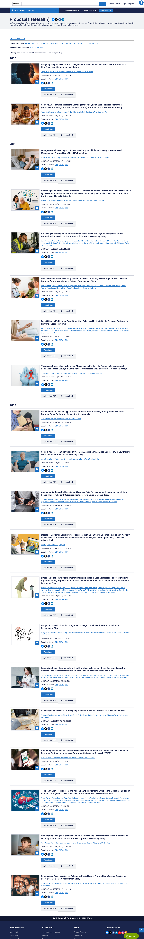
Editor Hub (14, 905)
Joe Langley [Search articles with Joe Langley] (58, 692)
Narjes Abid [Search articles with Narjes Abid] (103, 235)
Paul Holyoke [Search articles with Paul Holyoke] (123, 692)
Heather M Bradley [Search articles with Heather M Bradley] (110, 653)
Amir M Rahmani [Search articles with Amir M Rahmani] (77, 569)
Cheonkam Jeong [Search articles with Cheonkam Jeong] (95, 574)
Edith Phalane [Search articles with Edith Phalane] (55, 362)
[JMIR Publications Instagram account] (122, 901)
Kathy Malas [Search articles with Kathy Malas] (72, 776)
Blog (43, 915)
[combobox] (60, 4)
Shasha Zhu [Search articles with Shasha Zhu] (117, 321)
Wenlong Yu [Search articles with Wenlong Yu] (45, 528)
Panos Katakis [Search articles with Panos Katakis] (115, 278)
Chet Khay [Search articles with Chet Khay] (119, 571)
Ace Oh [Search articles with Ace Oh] (85, 319)
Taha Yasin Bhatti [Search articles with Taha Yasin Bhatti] (108, 571)
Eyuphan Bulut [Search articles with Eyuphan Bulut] (94, 445)
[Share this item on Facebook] (59, 19)
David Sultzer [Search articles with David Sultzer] (120, 569)
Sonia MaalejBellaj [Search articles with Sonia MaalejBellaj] (71, 237)
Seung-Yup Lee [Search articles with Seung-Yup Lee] (46, 653)
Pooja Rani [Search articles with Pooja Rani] (45, 110)
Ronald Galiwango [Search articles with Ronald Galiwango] (73, 484)
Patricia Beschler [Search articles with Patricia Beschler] (64, 72)
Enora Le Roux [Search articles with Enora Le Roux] (62, 772)
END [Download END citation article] (56, 79)
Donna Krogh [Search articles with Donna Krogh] (102, 569)
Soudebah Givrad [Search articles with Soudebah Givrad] (47, 321)
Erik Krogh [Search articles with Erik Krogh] (111, 569)
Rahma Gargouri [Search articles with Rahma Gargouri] (72, 235)
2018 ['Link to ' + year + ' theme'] (71, 43)
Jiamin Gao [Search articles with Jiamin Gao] (54, 528)
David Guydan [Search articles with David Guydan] (76, 72)
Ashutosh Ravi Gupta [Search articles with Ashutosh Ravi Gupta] (86, 110)
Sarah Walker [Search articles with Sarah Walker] (78, 692)
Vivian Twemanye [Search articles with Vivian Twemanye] (85, 486)
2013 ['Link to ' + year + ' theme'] (94, 43)
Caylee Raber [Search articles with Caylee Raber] (88, 692)
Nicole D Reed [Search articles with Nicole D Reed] (46, 733)
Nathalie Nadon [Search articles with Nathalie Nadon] (73, 772)
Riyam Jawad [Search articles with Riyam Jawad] (69, 571)
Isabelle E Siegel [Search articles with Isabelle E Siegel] (94, 319)
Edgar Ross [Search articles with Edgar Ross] (45, 72)
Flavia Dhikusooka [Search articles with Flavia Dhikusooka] (71, 486)
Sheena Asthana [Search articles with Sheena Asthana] (57, 196)
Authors (45, 905)
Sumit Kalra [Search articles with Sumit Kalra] (53, 110)
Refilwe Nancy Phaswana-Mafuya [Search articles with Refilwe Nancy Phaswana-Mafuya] (89, 362)
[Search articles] (102, 4)
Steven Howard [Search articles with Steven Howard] (83, 653)
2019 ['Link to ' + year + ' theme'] (66, 43)
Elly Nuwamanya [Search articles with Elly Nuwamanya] (86, 484)
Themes (45, 908)
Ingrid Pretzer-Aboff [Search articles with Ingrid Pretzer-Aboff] (57, 445)
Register (131, 4)
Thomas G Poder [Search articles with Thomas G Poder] (118, 772)
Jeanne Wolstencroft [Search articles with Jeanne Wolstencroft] (59, 278)
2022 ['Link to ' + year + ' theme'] (52, 43)
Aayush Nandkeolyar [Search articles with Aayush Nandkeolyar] (79, 815)
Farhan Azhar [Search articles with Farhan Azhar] (79, 571)
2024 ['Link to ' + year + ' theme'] (43, 43)
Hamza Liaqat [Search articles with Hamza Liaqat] (59, 571)
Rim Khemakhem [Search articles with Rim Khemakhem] (84, 235)
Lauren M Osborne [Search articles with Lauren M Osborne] (70, 321)
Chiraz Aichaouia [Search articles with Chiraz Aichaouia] (110, 237)
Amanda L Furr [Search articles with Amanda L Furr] (69, 656)
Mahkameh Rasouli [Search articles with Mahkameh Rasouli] (90, 569)
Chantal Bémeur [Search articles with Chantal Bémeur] (106, 772)
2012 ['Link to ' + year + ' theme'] (99, 43)
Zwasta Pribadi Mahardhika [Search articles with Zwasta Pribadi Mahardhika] (60, 406)
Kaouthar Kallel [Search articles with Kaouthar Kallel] (122, 235)
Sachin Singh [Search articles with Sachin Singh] (63, 110)
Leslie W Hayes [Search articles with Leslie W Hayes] (58, 653)
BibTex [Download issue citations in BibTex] (36, 47)
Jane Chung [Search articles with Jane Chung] (45, 445)
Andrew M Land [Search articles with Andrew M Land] (123, 653)
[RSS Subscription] (125, 901)
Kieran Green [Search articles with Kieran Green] (46, 196)
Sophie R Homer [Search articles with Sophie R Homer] (80, 154)
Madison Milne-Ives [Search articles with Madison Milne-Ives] (48, 154)
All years (28, 43)
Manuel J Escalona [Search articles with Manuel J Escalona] (98, 774)
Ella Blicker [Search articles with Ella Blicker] (69, 319)
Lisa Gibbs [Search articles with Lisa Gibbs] (50, 574)
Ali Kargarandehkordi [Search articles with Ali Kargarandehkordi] (56, 854)
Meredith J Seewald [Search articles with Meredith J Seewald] (107, 319)
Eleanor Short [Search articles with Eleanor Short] (61, 280)
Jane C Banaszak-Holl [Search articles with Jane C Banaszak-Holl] (119, 656)
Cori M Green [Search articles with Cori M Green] (82, 321)
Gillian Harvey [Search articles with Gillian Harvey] (68, 692)
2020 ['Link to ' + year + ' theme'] (62, 43)
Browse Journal (89, 10)
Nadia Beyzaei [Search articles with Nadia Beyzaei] (98, 692)
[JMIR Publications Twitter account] (110, 901)
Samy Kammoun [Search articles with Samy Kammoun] (47, 239)
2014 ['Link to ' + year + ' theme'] (89, 43)
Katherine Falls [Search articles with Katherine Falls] (83, 445)
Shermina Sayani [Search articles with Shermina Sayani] (103, 278)
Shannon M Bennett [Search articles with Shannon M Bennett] (48, 323)
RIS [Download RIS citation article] (66, 79)
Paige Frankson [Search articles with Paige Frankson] (72, 280)
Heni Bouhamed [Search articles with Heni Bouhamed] (84, 237)
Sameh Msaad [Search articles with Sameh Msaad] (46, 235)
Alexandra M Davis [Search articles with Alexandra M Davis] (105, 321)
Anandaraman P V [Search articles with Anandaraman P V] (100, 110)
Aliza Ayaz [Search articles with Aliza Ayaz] (60, 319)
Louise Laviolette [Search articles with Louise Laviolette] (52, 774)
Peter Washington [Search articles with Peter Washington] (103, 815)
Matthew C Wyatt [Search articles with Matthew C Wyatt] (94, 656)
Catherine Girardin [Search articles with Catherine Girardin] (47, 776)
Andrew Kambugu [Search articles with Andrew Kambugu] (98, 486)
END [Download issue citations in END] (31, 47)
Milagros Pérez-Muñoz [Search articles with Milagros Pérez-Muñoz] (49, 612)
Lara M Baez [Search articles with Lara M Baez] (58, 321)
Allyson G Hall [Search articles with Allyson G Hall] (106, 656)
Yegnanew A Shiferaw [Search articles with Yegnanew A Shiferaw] (69, 362)
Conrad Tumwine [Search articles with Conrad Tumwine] (60, 484)
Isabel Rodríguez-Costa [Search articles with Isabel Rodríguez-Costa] (66, 612)
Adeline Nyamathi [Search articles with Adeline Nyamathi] (47, 569)
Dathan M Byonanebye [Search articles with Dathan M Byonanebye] (56, 486)
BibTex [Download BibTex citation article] (61, 79)
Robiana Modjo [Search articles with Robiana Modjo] (75, 406)
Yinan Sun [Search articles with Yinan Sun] (45, 854)
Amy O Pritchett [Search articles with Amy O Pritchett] (58, 656)
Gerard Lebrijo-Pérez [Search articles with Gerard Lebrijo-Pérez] (82, 612)
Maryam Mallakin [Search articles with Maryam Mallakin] (47, 692)
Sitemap (77, 908)
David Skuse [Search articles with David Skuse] (82, 280)
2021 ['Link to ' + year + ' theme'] (57, 43)
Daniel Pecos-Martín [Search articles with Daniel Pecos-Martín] (97, 612)
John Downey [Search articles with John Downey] (87, 196)
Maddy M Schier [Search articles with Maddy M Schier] (93, 321)
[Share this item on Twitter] (56, 19)
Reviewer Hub (15, 908)
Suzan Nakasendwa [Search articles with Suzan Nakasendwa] (99, 484)
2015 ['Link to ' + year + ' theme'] (85, 43)
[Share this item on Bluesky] (53, 19)
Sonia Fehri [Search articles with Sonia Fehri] (112, 235)
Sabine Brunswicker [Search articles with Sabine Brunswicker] (109, 574)
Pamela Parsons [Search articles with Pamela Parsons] (71, 445)
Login (124, 4)
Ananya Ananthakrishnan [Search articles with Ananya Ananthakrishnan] (64, 154)
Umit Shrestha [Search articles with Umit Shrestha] (65, 733)
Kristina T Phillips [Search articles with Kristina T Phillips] (117, 854)
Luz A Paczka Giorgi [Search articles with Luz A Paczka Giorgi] (111, 692)
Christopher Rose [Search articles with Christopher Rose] (60, 776)
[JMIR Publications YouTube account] (119, 901)
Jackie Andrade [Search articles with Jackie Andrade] (92, 154)
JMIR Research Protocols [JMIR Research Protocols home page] (22, 10)
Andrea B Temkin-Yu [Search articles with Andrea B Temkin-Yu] (48, 319)
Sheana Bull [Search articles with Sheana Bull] (55, 733)
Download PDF (50, 94)
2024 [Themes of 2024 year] (13, 393)
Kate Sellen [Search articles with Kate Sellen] (45, 694)
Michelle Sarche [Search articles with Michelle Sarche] (77, 733)
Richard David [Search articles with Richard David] (73, 110)
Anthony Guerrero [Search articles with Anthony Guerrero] (104, 854)
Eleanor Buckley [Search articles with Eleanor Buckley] (91, 278)
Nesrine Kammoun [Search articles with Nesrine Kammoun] (59, 235)
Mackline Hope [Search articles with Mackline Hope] (112, 484)
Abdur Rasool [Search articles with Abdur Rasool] (66, 815)
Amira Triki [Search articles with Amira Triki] (95, 235)
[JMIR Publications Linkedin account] (116, 901)
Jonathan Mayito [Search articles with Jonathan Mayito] (47, 484)
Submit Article (105, 10)
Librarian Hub (15, 912)
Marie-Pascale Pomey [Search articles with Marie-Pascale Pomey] (49, 772)
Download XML (67, 94)
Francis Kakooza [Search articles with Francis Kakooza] (111, 486)
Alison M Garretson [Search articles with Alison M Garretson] (96, 653)
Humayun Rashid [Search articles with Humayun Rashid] (47, 571)
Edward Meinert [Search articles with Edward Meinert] (103, 154)
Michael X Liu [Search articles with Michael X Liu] (78, 319)
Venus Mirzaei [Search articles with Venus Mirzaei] (46, 278)
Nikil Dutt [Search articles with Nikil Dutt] (57, 569)
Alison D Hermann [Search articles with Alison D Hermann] (122, 319)
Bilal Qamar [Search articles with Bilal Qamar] (97, 571)
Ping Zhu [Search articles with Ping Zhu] (62, 528)
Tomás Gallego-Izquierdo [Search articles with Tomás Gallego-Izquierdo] (114, 612)
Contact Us (78, 905)
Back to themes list (17, 39)
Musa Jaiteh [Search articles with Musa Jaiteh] (45, 362)
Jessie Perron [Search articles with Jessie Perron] (84, 772)
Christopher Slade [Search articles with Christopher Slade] (71, 854)
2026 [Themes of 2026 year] (13, 58)
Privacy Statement (81, 901)
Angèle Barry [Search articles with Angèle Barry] (95, 772)
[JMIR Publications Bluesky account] (107, 901)
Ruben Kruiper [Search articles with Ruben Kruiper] (56, 815)
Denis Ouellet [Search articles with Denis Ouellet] (82, 776)
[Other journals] (56, 10)
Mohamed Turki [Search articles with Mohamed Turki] (123, 237)
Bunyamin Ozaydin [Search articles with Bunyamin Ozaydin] (71, 653)
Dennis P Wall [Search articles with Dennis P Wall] (92, 815)
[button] (141, 2)
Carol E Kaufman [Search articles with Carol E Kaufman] (89, 733)
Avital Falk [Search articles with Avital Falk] (126, 321)
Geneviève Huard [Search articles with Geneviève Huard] (124, 774)
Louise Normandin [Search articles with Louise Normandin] (111, 774)
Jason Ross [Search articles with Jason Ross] (54, 72)
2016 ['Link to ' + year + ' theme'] (80, 43)
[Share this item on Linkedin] (62, 19)
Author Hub (14, 901)
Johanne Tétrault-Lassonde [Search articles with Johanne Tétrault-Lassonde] (69, 774)
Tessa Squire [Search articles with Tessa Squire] (51, 280)
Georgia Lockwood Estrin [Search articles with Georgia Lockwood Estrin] (76, 278)
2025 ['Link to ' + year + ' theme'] (39, 43)
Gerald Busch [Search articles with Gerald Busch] (92, 854)
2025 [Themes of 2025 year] (13, 141)
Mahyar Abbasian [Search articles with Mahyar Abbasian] (72, 574)
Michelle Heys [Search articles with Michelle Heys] (92, 280)
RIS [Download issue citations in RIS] (41, 47)
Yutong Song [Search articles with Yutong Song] (84, 574)
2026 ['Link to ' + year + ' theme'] (34, 43)
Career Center (114, 4)
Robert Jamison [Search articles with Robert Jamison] (87, 72)
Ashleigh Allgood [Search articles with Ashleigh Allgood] (81, 656)
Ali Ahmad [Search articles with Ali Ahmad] (89, 571)
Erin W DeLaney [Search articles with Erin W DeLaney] (46, 656)
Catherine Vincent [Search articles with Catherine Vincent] (93, 776)
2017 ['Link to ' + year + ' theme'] (75, 43)
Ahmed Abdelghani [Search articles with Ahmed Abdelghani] (97, 237)
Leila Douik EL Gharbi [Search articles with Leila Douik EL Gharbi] (56, 237)
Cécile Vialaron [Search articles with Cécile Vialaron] (85, 774)
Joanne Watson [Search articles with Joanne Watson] (98, 196)
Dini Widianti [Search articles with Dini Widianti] (45, 406)
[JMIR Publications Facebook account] (113, 901)
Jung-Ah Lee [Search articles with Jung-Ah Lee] (66, 569)
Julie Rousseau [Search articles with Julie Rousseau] (60, 574)
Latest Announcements (51, 901)
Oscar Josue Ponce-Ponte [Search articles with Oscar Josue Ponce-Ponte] (72, 196)
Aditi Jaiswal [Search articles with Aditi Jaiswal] (46, 815)
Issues (44, 912)
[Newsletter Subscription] (120, 924)
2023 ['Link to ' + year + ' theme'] (48, 43)
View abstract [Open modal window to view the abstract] (48, 88)
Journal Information (70, 10)
